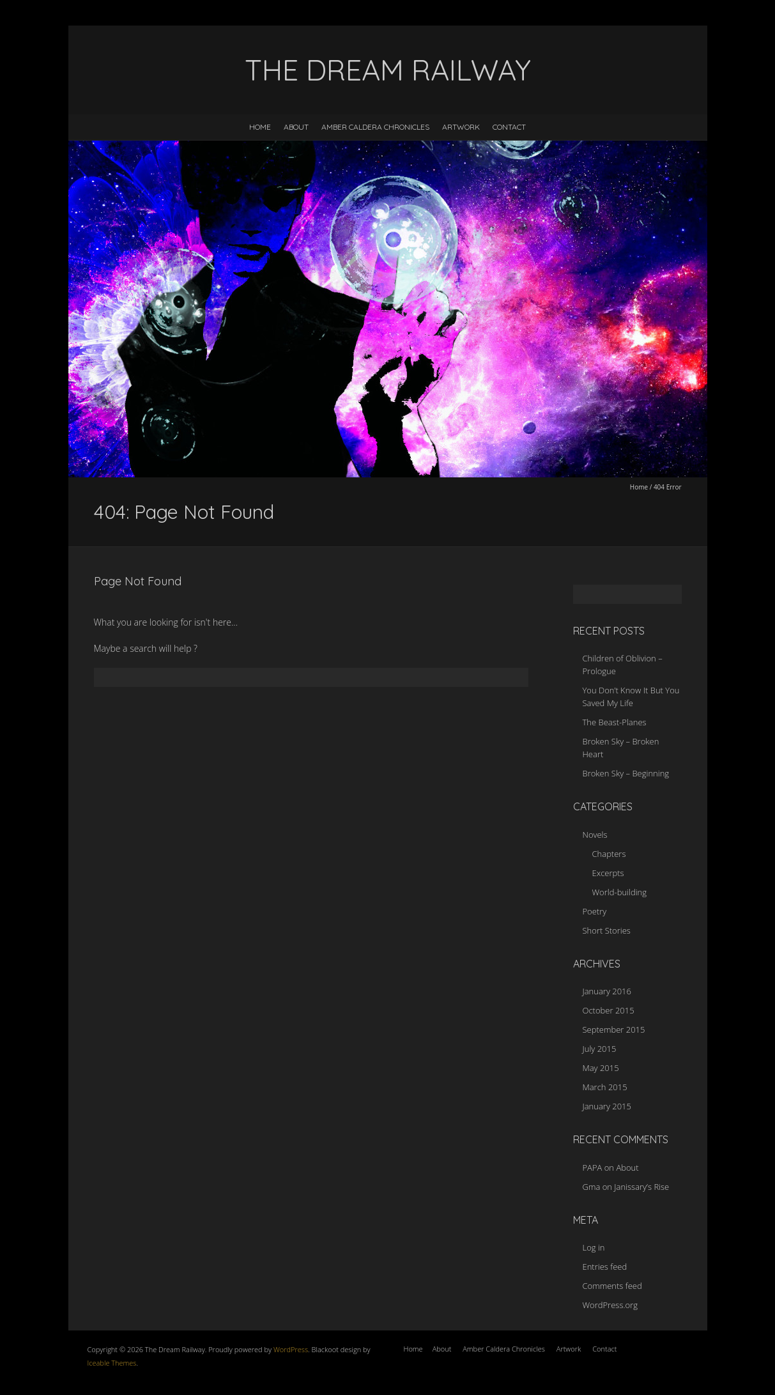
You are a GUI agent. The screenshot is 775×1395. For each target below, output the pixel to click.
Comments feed (612, 1285)
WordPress (290, 1349)
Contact (509, 127)
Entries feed (605, 1266)
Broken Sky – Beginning (626, 773)
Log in (594, 1247)
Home (260, 127)
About (296, 127)
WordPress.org (610, 1305)
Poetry (595, 911)
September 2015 (614, 1029)
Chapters (609, 853)
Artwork (461, 127)
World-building (619, 892)
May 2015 (601, 1068)
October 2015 (608, 1010)
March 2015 (605, 1087)
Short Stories (607, 930)
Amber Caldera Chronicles (375, 127)
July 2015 (600, 1048)
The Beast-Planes (615, 722)
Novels (595, 834)
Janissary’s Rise (641, 1186)
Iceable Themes (112, 1363)
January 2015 (607, 1106)
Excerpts (608, 873)
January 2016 (607, 991)
